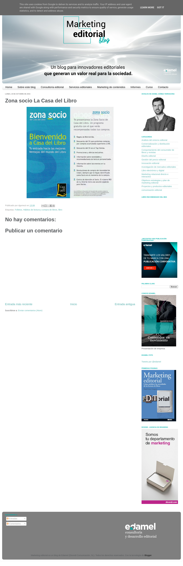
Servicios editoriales (80, 87)
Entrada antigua (125, 304)
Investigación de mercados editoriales (159, 167)
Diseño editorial (149, 156)
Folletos (18, 210)
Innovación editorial (150, 163)
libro (60, 210)
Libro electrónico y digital (153, 170)
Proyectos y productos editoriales (157, 186)
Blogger (148, 555)
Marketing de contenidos (111, 87)
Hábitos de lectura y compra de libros (40, 210)
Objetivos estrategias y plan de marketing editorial (156, 181)
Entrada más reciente (18, 304)
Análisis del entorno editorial (154, 140)
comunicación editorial (152, 190)
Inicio (73, 304)
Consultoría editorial (52, 87)
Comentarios (14, 524)
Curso (149, 87)
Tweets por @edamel (151, 362)
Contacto (163, 87)
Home (8, 87)
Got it (160, 7)
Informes (136, 87)
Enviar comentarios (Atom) (30, 310)
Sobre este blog (27, 87)
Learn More (147, 7)
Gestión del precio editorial (154, 160)
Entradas (12, 518)
